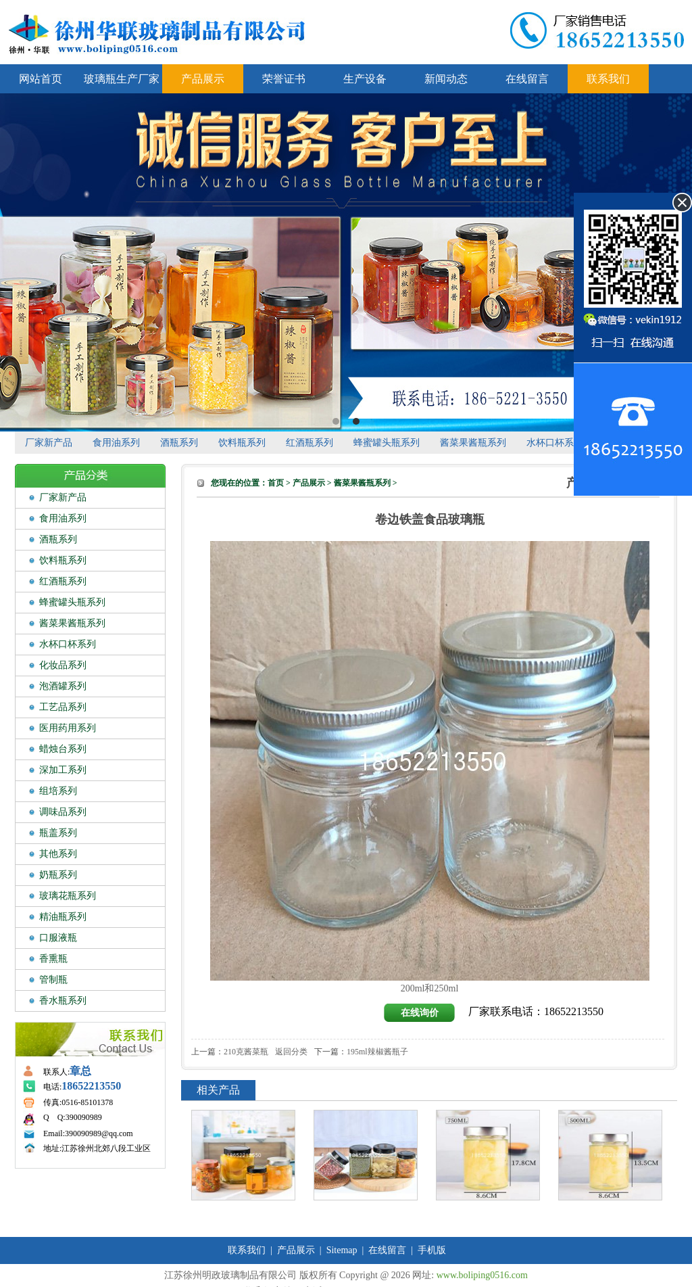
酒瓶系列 (179, 443)
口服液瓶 (58, 938)
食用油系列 (116, 443)
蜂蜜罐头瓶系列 (386, 443)
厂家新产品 (48, 443)
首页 (276, 483)
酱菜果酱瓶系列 (473, 443)
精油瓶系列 (62, 917)
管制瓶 (53, 980)
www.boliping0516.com (482, 1275)
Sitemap (341, 1250)
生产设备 (365, 79)
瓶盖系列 (58, 833)
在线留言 (527, 79)
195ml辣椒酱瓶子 (377, 1051)
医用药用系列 (67, 728)
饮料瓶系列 (242, 443)
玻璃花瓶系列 (67, 896)
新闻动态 (446, 79)
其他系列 (58, 854)
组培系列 (58, 791)
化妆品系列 (62, 665)
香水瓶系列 (62, 1001)
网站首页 (40, 79)
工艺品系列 (62, 707)
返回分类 (291, 1051)
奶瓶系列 (58, 875)
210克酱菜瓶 (246, 1051)
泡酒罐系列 (62, 686)
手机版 (432, 1250)
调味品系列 (62, 812)
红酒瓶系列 (309, 443)
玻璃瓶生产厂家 (121, 79)
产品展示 (202, 79)
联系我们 (608, 79)
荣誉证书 (283, 79)
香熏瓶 (53, 959)
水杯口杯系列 (554, 443)
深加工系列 (62, 770)
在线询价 (420, 1013)
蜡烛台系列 (62, 749)
